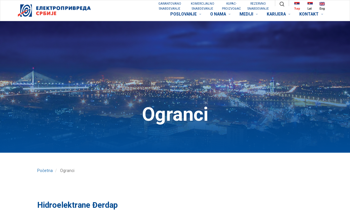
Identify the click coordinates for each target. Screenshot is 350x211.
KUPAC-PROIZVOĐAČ (231, 6)
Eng (322, 6)
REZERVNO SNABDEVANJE (258, 6)
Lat (310, 6)
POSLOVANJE (185, 14)
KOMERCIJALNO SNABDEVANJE (202, 6)
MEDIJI (248, 14)
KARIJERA (278, 14)
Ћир (297, 6)
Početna (45, 170)
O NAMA (220, 14)
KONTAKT (311, 14)
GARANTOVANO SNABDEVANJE (169, 6)
